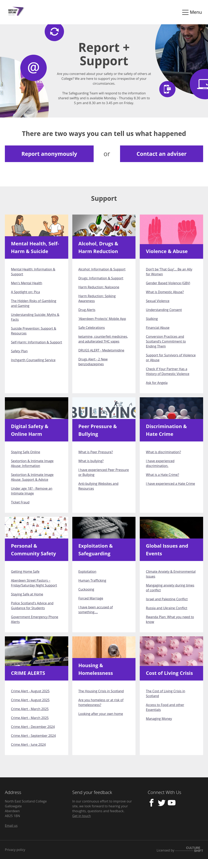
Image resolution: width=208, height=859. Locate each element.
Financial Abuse (157, 327)
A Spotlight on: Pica (25, 292)
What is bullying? (91, 461)
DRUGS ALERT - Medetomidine (101, 350)
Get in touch (81, 816)
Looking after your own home (100, 714)
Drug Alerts (86, 310)
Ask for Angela (157, 382)
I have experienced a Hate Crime (170, 483)
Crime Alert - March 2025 (30, 709)
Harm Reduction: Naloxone (98, 287)
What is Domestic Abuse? (165, 292)
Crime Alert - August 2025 (30, 691)
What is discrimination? (163, 452)
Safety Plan (19, 351)
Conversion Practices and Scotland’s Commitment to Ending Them (166, 341)
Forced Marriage (90, 598)
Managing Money (159, 718)
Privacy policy (15, 849)
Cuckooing (86, 589)
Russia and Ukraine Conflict (166, 608)
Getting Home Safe (25, 571)
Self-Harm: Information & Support (36, 342)
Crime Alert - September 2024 (33, 735)
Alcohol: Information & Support (102, 269)
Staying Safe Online (25, 452)
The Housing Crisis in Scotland (101, 691)
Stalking (152, 318)
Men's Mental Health (26, 283)
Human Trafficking (92, 580)
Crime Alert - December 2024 (33, 726)
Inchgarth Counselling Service (33, 360)
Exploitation (87, 571)
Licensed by (180, 850)
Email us (11, 825)
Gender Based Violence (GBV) (168, 283)
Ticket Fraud (20, 502)
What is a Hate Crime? (162, 474)
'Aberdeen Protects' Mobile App (102, 318)
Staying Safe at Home (27, 594)
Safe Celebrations (91, 327)
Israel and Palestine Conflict (167, 599)
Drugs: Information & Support (100, 278)
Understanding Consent (164, 310)
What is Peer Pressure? (95, 452)
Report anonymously (49, 153)
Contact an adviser (161, 153)
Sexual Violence (157, 301)
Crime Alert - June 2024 (28, 744)
